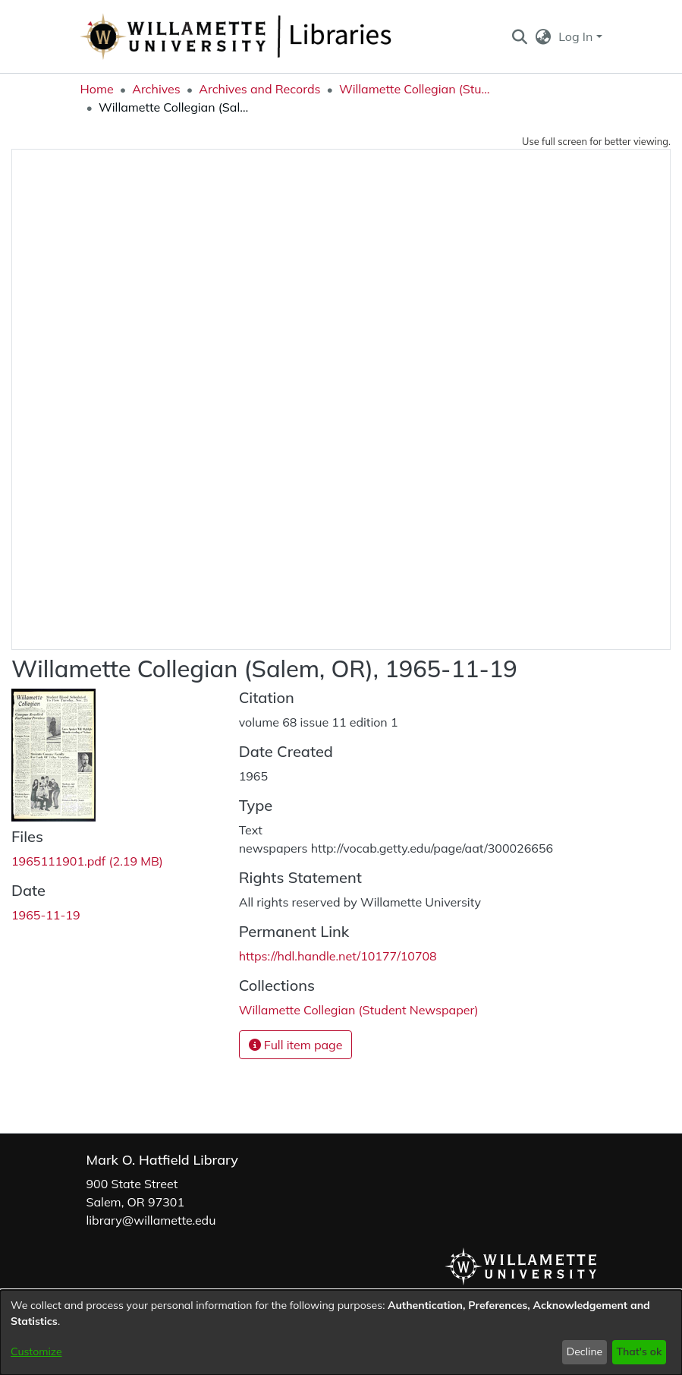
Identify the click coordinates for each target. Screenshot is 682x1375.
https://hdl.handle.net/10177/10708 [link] (338, 955)
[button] (520, 36)
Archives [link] (156, 88)
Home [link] (97, 88)
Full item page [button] (296, 1044)
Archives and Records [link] (259, 88)
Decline (585, 1351)
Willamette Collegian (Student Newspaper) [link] (415, 88)
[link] (87, 861)
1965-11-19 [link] (45, 914)
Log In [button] (577, 36)
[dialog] (341, 1332)
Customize (36, 1351)
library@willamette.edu (151, 1220)
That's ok (639, 1351)
